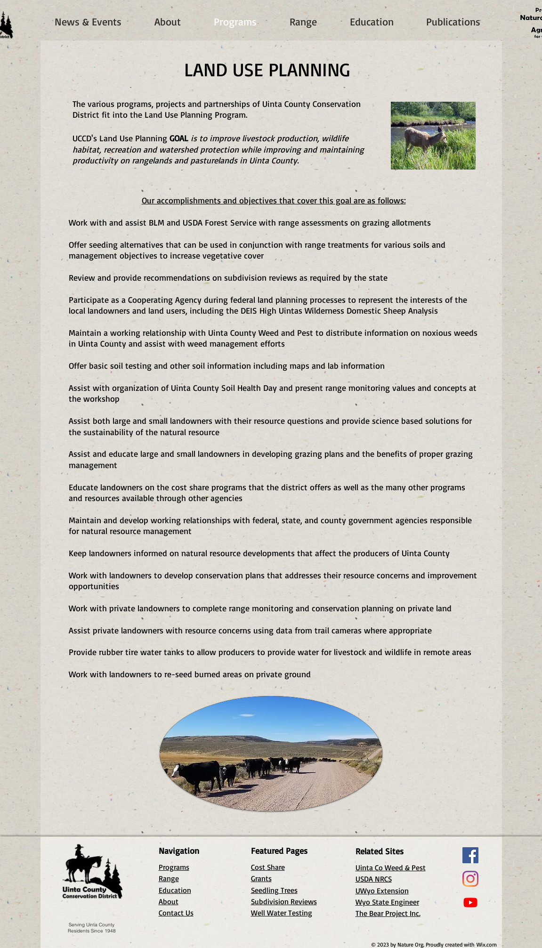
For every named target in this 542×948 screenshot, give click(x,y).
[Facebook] (470, 855)
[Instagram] (470, 879)
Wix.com (487, 944)
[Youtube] (470, 902)
